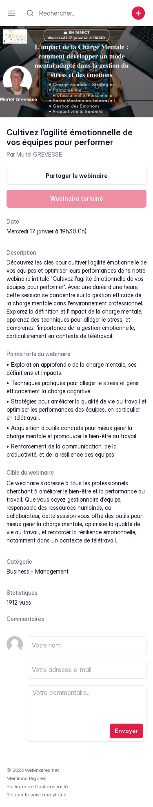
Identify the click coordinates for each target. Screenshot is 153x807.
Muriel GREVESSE (39, 154)
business (18, 571)
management (52, 571)
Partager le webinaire (77, 175)
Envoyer (126, 730)
